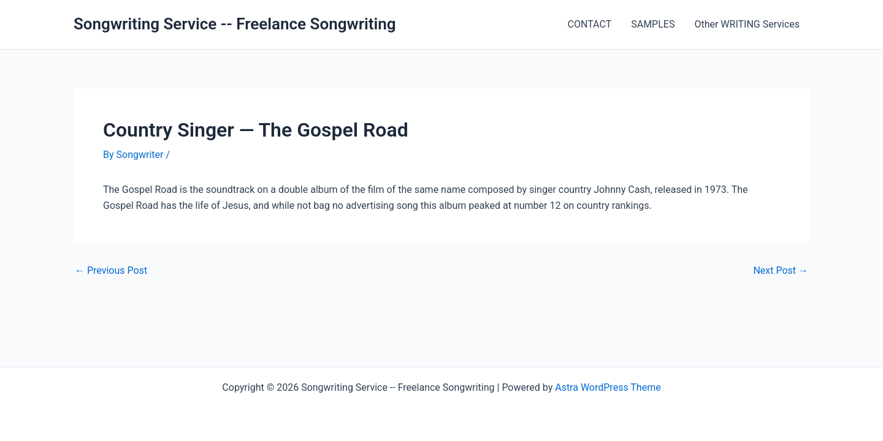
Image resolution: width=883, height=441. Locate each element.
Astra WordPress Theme (607, 387)
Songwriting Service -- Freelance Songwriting (235, 24)
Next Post (780, 271)
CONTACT (590, 24)
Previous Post (111, 271)
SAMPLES (653, 24)
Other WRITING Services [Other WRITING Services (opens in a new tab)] (747, 24)
